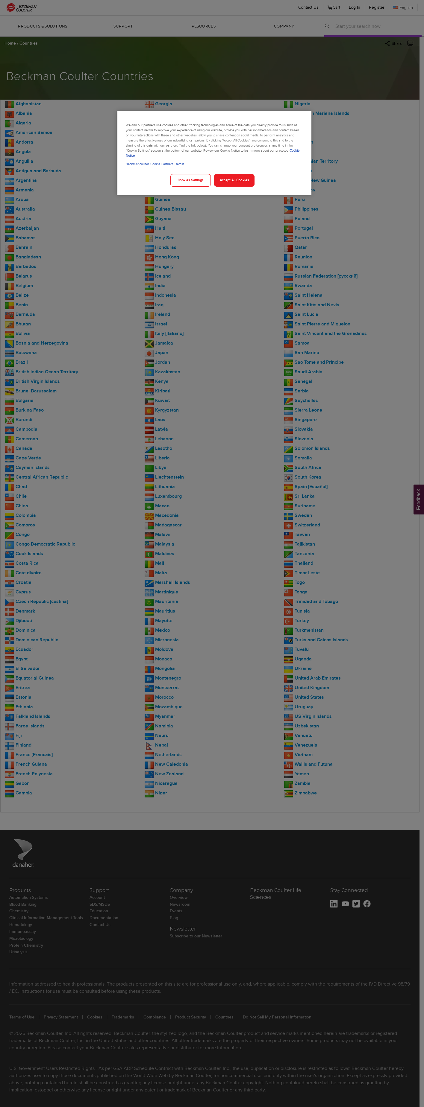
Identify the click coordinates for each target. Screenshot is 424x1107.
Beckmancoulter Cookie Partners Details (155, 164)
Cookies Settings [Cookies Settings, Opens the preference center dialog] (191, 180)
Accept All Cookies (234, 180)
